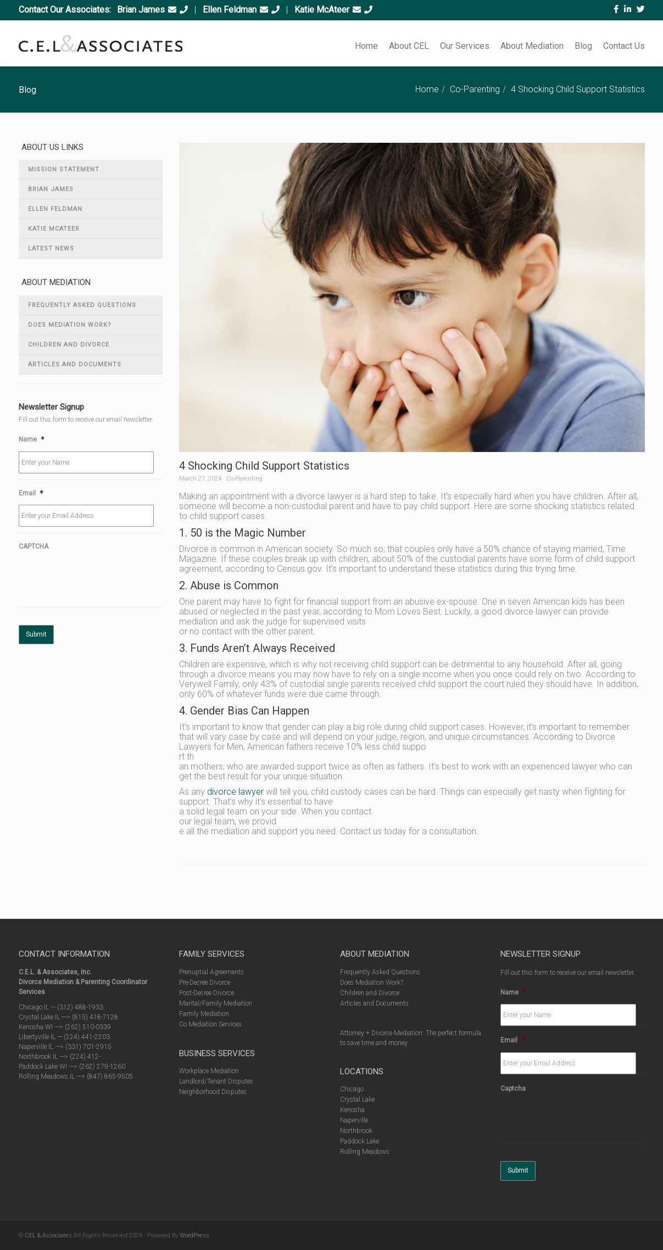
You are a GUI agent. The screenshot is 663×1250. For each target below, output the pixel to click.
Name (31, 439)
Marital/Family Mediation (215, 1003)
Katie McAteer (321, 9)
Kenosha (352, 1110)
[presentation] (102, 580)
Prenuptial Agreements (211, 972)
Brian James (141, 9)
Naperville (354, 1120)
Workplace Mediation (209, 1071)
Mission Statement (63, 169)
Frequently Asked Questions (82, 305)
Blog (583, 46)
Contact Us (624, 46)
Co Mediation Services (210, 1024)
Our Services (464, 46)
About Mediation (532, 46)
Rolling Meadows (364, 1152)
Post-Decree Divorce (206, 993)
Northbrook (356, 1131)
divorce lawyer (235, 791)
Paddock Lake (359, 1141)
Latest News (51, 248)
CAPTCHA (33, 546)
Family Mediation (204, 1014)
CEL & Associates (48, 1235)
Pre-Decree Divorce (204, 982)
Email (31, 493)
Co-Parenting (475, 89)
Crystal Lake (357, 1099)
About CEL (409, 46)
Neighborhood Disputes (213, 1092)
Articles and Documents (74, 364)
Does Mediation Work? (70, 324)
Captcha (513, 1088)
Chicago (352, 1089)
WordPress (194, 1235)
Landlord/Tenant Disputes (216, 1081)
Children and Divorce (68, 344)
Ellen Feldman (230, 9)
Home (366, 46)
